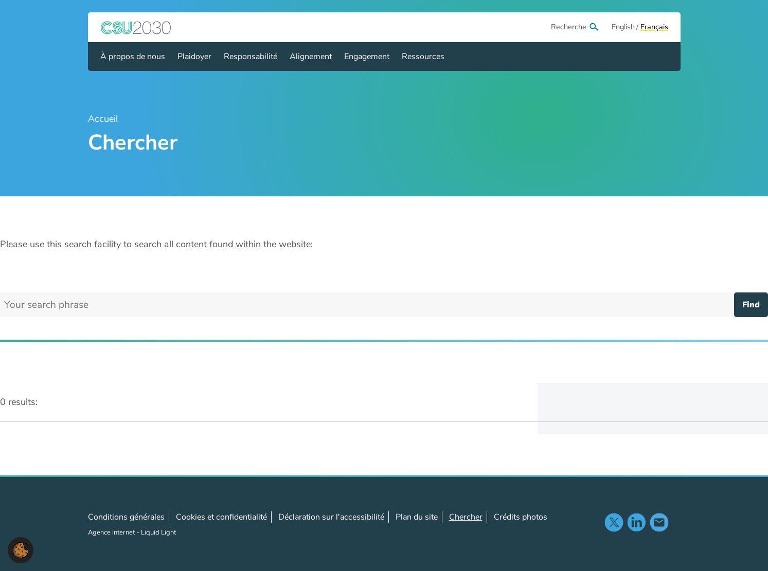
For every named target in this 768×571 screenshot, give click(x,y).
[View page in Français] (654, 27)
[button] (20, 549)
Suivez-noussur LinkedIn (636, 522)
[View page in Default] (623, 27)
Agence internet (112, 532)
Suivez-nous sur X (613, 522)
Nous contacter (659, 522)
